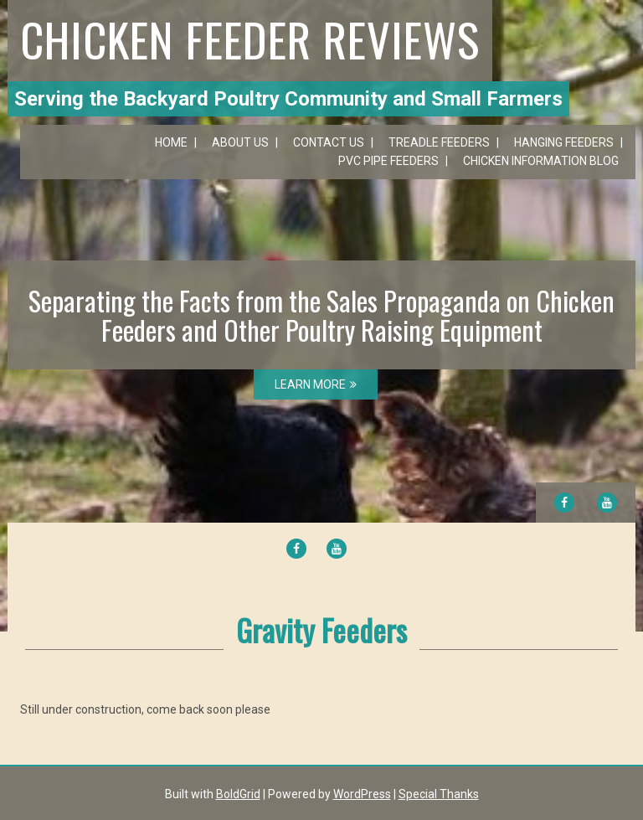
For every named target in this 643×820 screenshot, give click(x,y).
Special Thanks (439, 794)
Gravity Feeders (321, 629)
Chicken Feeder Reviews (250, 38)
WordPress (362, 794)
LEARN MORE (316, 384)
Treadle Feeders (439, 142)
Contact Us (328, 142)
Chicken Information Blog (541, 161)
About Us (240, 142)
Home (171, 142)
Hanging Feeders (564, 142)
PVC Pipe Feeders (388, 161)
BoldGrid (238, 794)
